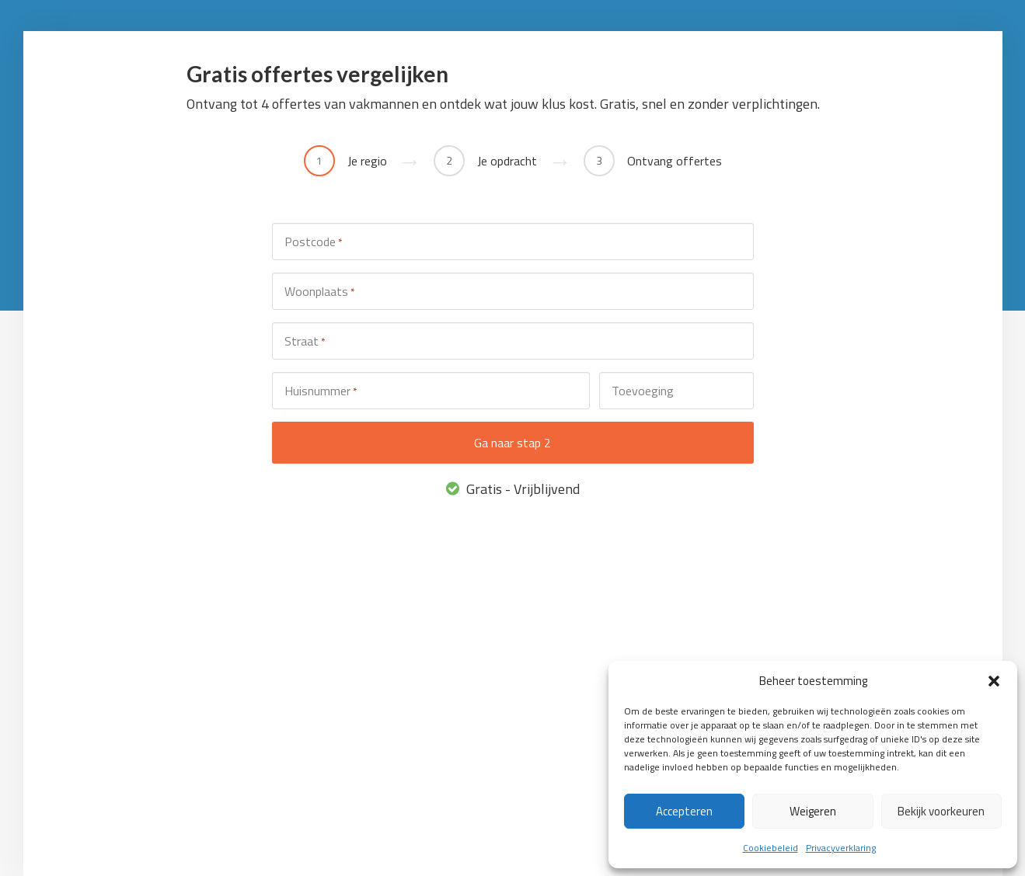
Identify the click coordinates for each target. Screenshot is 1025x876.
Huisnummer (320, 391)
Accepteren (684, 811)
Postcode (313, 242)
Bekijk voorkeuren (941, 811)
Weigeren (813, 811)
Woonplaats (319, 292)
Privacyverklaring (841, 847)
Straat (304, 341)
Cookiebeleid (770, 847)
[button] (994, 681)
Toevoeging (643, 391)
